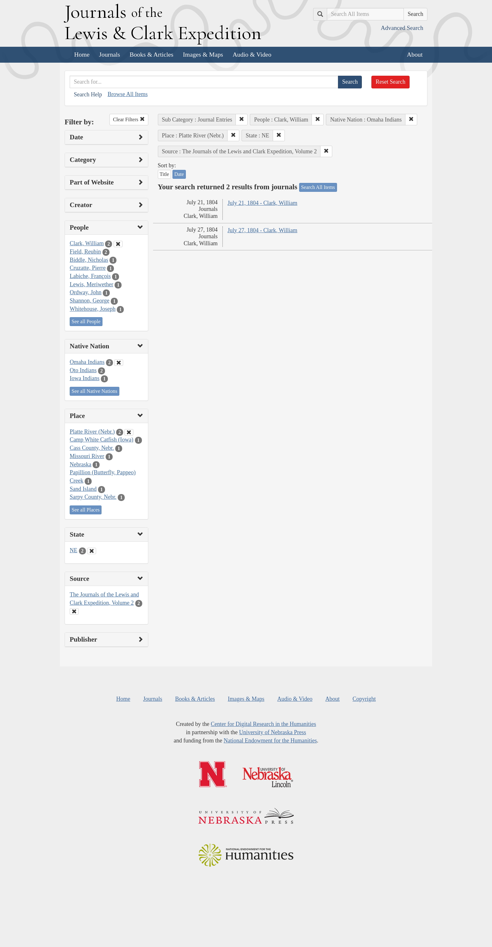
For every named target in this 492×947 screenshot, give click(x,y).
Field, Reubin (85, 251)
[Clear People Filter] (118, 244)
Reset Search (390, 82)
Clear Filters (129, 119)
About (415, 54)
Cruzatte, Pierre (88, 268)
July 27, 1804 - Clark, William (262, 230)
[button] (241, 119)
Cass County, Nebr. (92, 448)
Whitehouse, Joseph (93, 309)
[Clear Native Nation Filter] (118, 362)
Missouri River (87, 456)
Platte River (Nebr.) (92, 431)
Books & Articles (151, 54)
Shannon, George (89, 300)
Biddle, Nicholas (89, 260)
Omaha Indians (87, 362)
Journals (109, 54)
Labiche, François (90, 276)
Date (179, 174)
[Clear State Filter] (91, 551)
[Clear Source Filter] (74, 611)
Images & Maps (203, 54)
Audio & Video (252, 54)
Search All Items (318, 187)
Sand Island (83, 489)
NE (73, 550)
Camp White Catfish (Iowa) (101, 439)
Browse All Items (128, 94)
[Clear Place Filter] (128, 432)
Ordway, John (86, 292)
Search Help (88, 94)
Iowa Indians (84, 378)
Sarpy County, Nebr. (93, 497)
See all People (86, 321)
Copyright (364, 699)
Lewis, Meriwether (91, 284)
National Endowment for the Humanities (270, 740)
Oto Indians (83, 370)
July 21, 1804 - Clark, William (262, 203)
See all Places (86, 509)
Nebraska (80, 464)
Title (164, 174)
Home (81, 54)
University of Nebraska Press (272, 732)
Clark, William (87, 243)
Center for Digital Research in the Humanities (263, 724)
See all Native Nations (94, 391)
